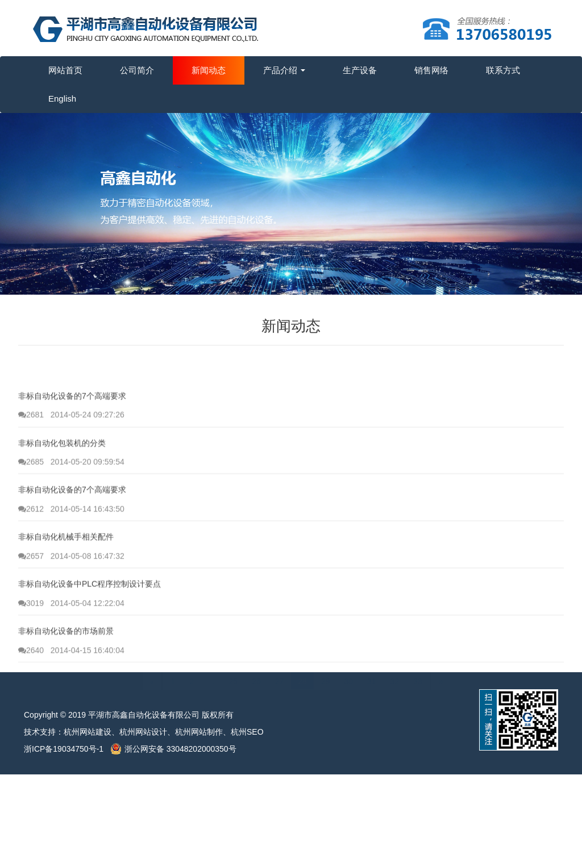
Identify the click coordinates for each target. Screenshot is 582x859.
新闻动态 (209, 70)
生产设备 (360, 70)
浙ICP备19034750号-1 (67, 748)
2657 (31, 583)
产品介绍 (284, 70)
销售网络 (431, 70)
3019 (31, 630)
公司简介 (137, 70)
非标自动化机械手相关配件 (66, 564)
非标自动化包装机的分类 (62, 470)
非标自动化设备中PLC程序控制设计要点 (89, 611)
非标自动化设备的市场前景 (66, 658)
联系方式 (503, 70)
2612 (31, 535)
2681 (31, 441)
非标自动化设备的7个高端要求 (72, 423)
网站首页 (65, 70)
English (62, 98)
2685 (31, 488)
